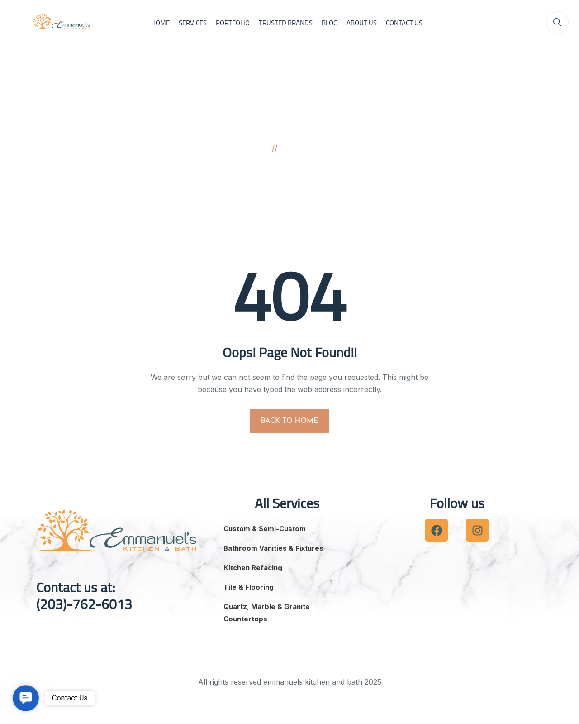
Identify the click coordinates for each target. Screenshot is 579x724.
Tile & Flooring (248, 587)
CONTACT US (404, 23)
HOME (160, 23)
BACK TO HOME (289, 421)
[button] (26, 698)
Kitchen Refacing (252, 567)
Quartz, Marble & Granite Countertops (266, 612)
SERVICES (193, 23)
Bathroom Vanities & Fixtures (273, 548)
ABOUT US (361, 23)
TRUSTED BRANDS (286, 23)
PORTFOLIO (233, 23)
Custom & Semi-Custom (264, 528)
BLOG (329, 23)
